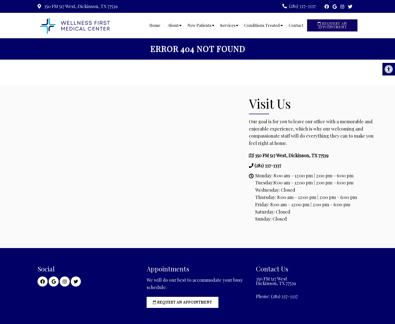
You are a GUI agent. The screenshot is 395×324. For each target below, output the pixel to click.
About (173, 25)
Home (154, 25)
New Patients (199, 25)
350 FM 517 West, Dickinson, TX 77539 (80, 6)
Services (227, 25)
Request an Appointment (332, 25)
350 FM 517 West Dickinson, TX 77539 (276, 281)
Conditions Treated (262, 25)
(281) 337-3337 (302, 6)
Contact (296, 25)
